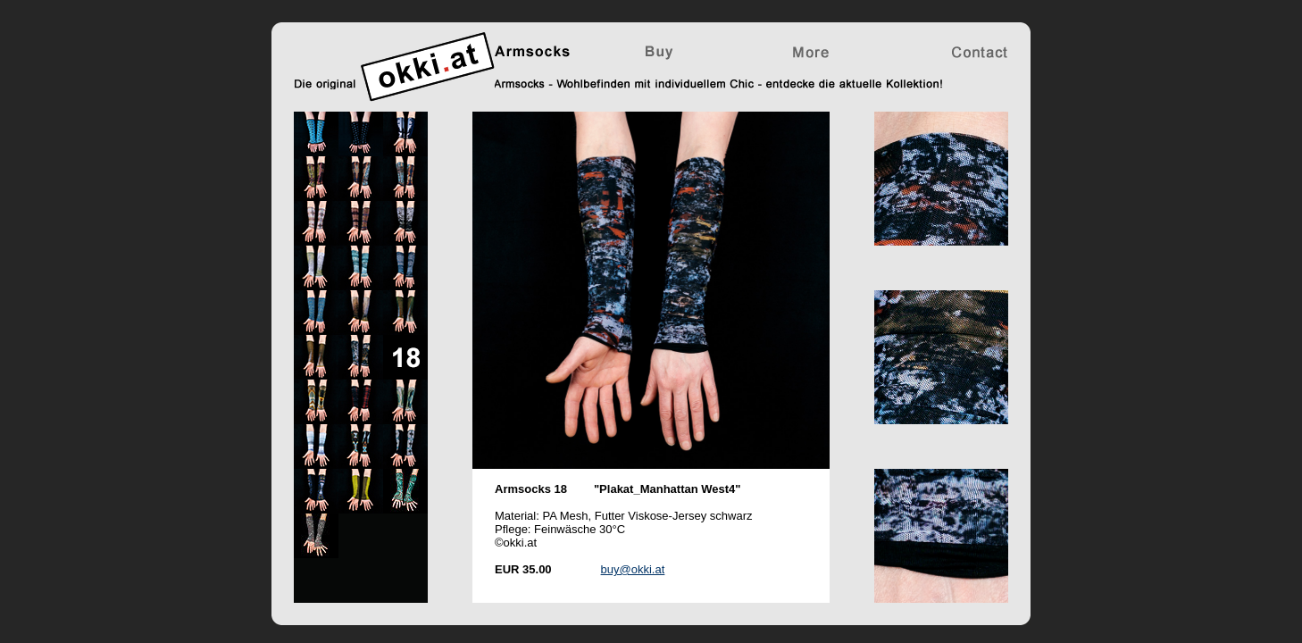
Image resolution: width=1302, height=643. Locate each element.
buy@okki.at (633, 569)
